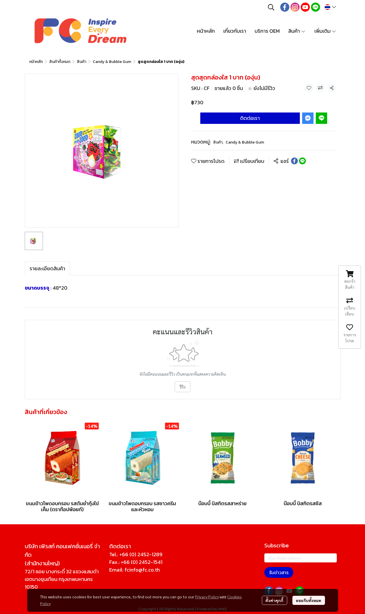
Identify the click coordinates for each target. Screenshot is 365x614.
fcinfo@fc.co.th (142, 570)
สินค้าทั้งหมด (59, 62)
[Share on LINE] (302, 160)
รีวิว (182, 386)
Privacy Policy (207, 596)
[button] (271, 7)
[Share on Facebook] (294, 160)
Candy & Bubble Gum (112, 62)
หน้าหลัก (36, 62)
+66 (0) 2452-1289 (140, 554)
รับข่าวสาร (278, 572)
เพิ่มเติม (325, 31)
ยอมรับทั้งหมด (308, 600)
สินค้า (81, 62)
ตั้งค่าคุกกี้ (274, 600)
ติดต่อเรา (250, 118)
